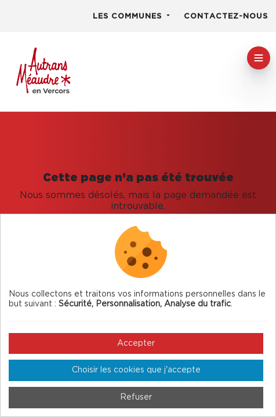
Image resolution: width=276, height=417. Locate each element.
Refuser (136, 397)
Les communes (129, 16)
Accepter (136, 343)
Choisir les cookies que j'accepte (136, 370)
